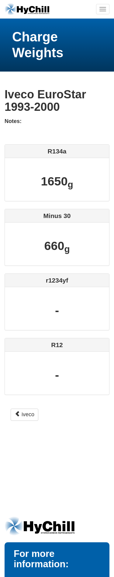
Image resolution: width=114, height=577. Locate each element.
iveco (24, 414)
